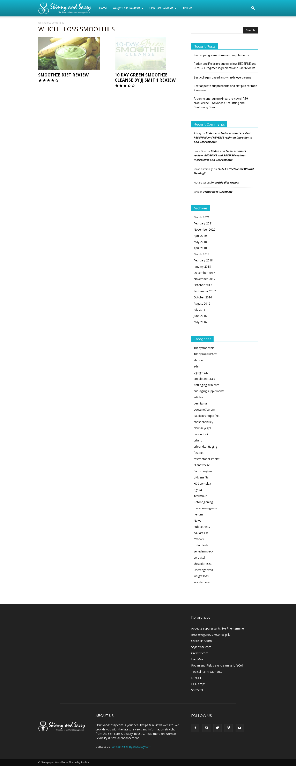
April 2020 (200, 236)
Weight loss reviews (128, 8)
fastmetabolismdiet (207, 459)
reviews (199, 539)
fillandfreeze (202, 465)
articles (198, 397)
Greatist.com (199, 653)
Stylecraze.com (201, 647)
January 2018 (202, 266)
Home (103, 8)
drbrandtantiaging (205, 446)
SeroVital (197, 690)
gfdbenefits (201, 477)
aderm (198, 366)
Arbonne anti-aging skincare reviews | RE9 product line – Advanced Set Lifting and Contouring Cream (221, 103)
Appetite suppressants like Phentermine (217, 628)
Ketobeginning (203, 502)
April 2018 (200, 248)
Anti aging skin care (206, 385)
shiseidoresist (203, 564)
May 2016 (200, 322)
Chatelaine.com (201, 641)
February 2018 (203, 260)
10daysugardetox (205, 354)
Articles (187, 8)
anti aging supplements (209, 391)
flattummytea (203, 471)
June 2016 (200, 316)
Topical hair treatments (206, 672)
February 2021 (203, 223)
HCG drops (198, 684)
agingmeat (201, 372)
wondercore (202, 582)
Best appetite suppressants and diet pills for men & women (225, 88)
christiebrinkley (203, 422)
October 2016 (203, 297)
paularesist (201, 533)
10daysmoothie (204, 348)
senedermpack (203, 551)
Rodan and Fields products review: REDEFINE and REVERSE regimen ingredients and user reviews (225, 66)
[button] (253, 8)
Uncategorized (203, 570)
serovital (199, 557)
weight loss (201, 576)
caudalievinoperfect (207, 416)
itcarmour (200, 496)
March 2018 (201, 254)
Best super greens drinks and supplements (221, 55)
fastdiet (199, 453)
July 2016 (200, 310)
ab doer (199, 360)
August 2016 (202, 303)
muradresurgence (205, 508)
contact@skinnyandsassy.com (131, 747)
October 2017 (203, 285)
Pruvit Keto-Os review (217, 192)
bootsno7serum (204, 409)
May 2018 (200, 242)
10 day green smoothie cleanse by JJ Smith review (145, 77)
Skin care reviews (163, 8)
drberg (198, 440)
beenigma (200, 403)
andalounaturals (204, 379)
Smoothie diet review (63, 74)
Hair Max (197, 659)
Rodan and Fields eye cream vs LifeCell (217, 665)
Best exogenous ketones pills (210, 635)
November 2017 (204, 279)
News (197, 520)
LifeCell (196, 678)
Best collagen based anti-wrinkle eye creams (222, 77)
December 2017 (204, 273)
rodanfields (201, 545)
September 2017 (205, 291)
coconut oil (201, 434)
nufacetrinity (202, 527)
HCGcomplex (202, 483)
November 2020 (204, 229)
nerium (198, 514)
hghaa (198, 490)
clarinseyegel (202, 428)
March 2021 (201, 217)
